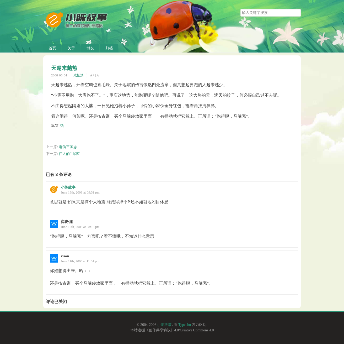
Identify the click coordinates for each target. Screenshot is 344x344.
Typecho (184, 325)
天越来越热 (64, 68)
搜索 (296, 13)
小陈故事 (68, 187)
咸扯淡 (78, 75)
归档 (109, 48)
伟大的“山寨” (69, 154)
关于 (71, 48)
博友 (90, 48)
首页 (52, 48)
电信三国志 (68, 147)
